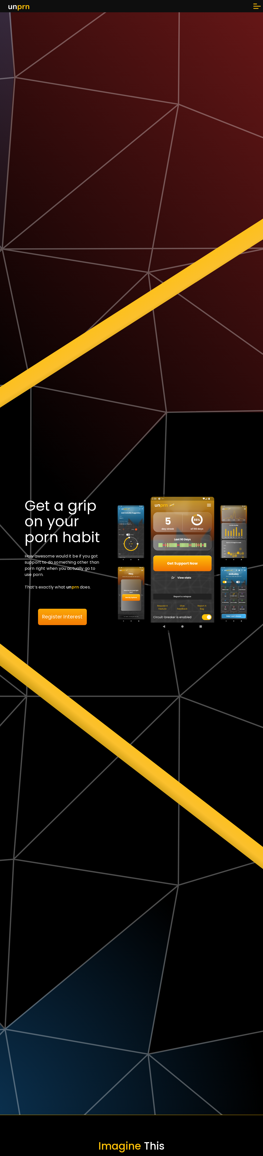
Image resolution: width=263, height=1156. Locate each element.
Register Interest (62, 616)
